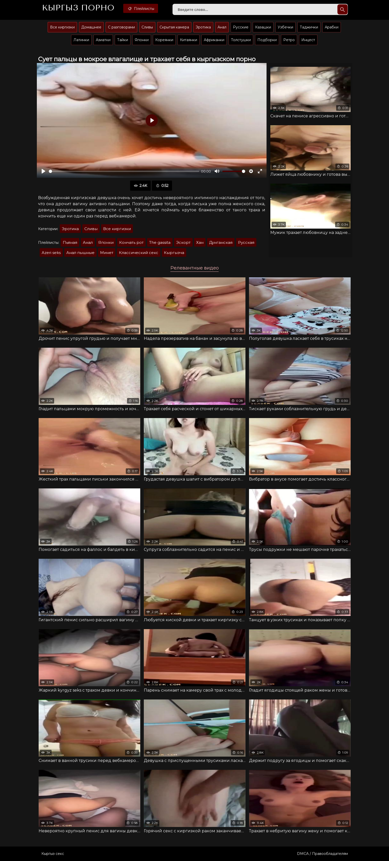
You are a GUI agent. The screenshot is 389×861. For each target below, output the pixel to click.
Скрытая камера (174, 27)
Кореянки (164, 40)
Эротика (203, 27)
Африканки (214, 40)
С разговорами (121, 27)
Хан (200, 242)
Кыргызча (174, 252)
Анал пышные (80, 252)
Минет (106, 252)
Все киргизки (62, 27)
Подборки (267, 40)
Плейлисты (140, 8)
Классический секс (138, 252)
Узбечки (285, 27)
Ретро (289, 40)
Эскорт (183, 242)
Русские (240, 27)
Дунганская (220, 242)
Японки (142, 40)
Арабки (331, 27)
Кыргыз (78, 7)
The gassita (159, 242)
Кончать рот (131, 242)
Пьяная (70, 242)
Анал (221, 27)
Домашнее (91, 27)
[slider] (124, 171)
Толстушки (241, 40)
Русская (246, 242)
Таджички (309, 27)
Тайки (122, 40)
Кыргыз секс (52, 853)
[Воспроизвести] (43, 171)
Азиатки (103, 40)
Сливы (147, 27)
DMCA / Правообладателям (322, 853)
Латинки (81, 40)
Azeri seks (51, 252)
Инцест (308, 40)
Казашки (263, 27)
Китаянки (188, 40)
